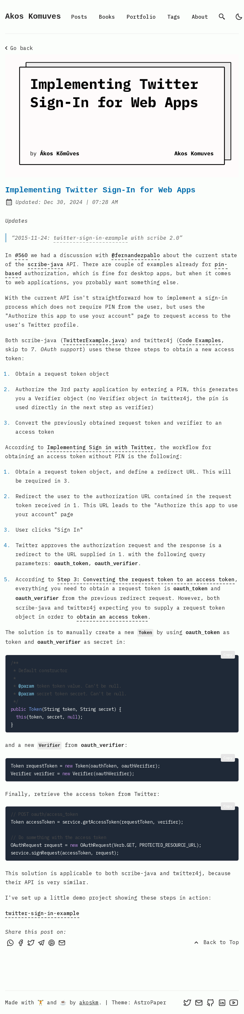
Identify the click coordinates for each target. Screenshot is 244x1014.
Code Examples (200, 340)
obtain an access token (112, 615)
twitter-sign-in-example (91, 238)
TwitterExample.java (93, 340)
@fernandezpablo (136, 255)
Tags (173, 17)
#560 (21, 255)
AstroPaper (150, 1002)
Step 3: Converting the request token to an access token (146, 578)
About (200, 17)
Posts (79, 17)
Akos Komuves (33, 16)
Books (107, 17)
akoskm (89, 1002)
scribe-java (45, 264)
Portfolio (141, 17)
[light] (239, 17)
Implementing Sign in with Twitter (100, 447)
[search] (222, 17)
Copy (227, 651)
